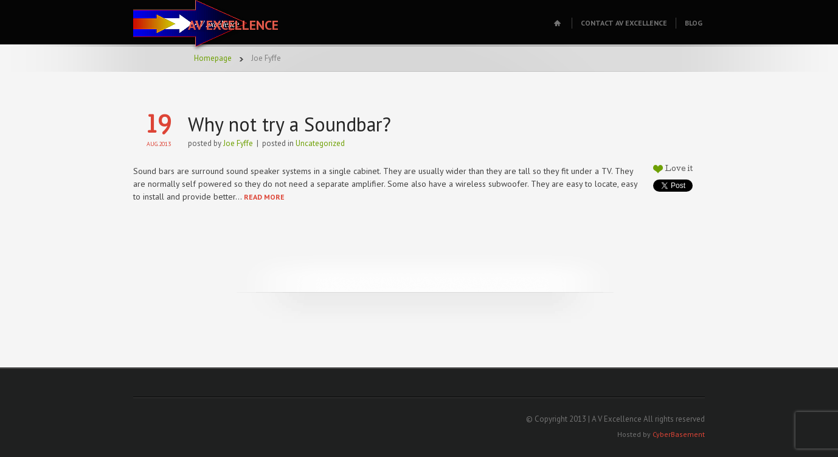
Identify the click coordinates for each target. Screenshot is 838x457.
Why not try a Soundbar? (289, 124)
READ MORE (264, 196)
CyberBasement (679, 434)
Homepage (213, 58)
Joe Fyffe (238, 143)
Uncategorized (320, 143)
